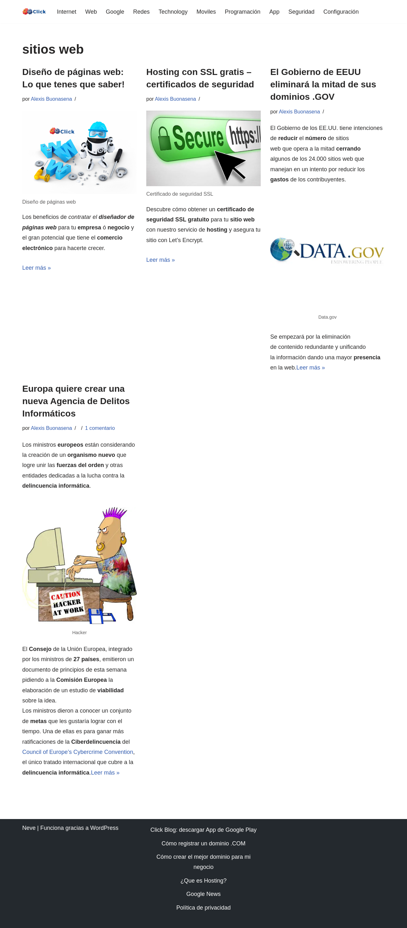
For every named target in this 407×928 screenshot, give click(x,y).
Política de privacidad (203, 907)
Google (115, 12)
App (274, 12)
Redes (141, 12)
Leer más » (36, 268)
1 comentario (100, 428)
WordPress (104, 828)
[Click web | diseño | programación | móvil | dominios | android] (34, 11)
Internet (66, 12)
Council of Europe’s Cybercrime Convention (77, 752)
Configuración (341, 12)
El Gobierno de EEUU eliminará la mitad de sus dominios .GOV (323, 84)
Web (91, 12)
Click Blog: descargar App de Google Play (203, 830)
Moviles (206, 12)
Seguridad (301, 12)
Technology (173, 12)
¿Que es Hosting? (203, 880)
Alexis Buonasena (51, 99)
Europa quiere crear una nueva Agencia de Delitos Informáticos (76, 401)
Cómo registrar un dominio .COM (203, 843)
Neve (29, 828)
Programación (242, 12)
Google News (203, 894)
